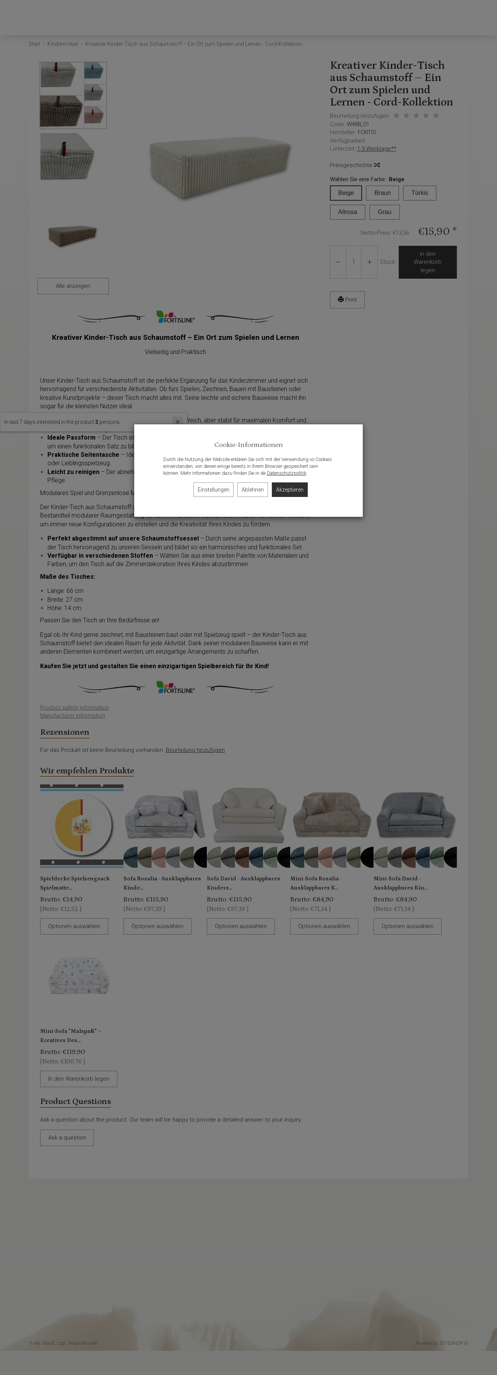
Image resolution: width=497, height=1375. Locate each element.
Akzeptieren (290, 490)
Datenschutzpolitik (286, 473)
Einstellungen (213, 490)
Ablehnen (253, 490)
